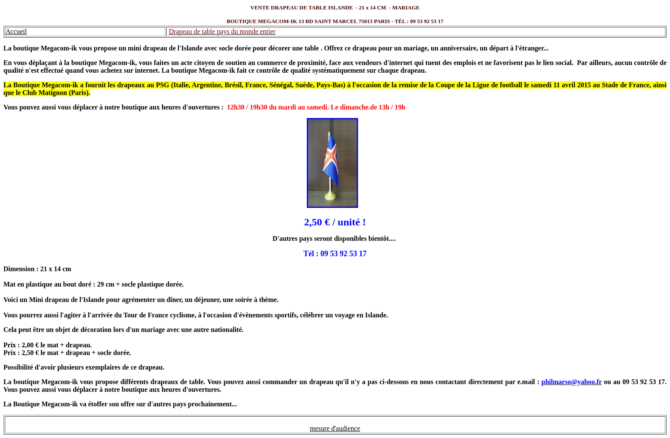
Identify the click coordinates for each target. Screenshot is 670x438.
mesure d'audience (335, 428)
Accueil (16, 31)
